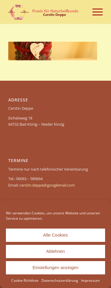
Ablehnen (55, 251)
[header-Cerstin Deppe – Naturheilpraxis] (46, 12)
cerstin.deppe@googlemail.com (47, 185)
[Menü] (94, 12)
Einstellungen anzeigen (55, 267)
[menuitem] (94, 12)
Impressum (90, 280)
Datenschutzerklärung (59, 280)
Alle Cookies (55, 234)
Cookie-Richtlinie (24, 280)
